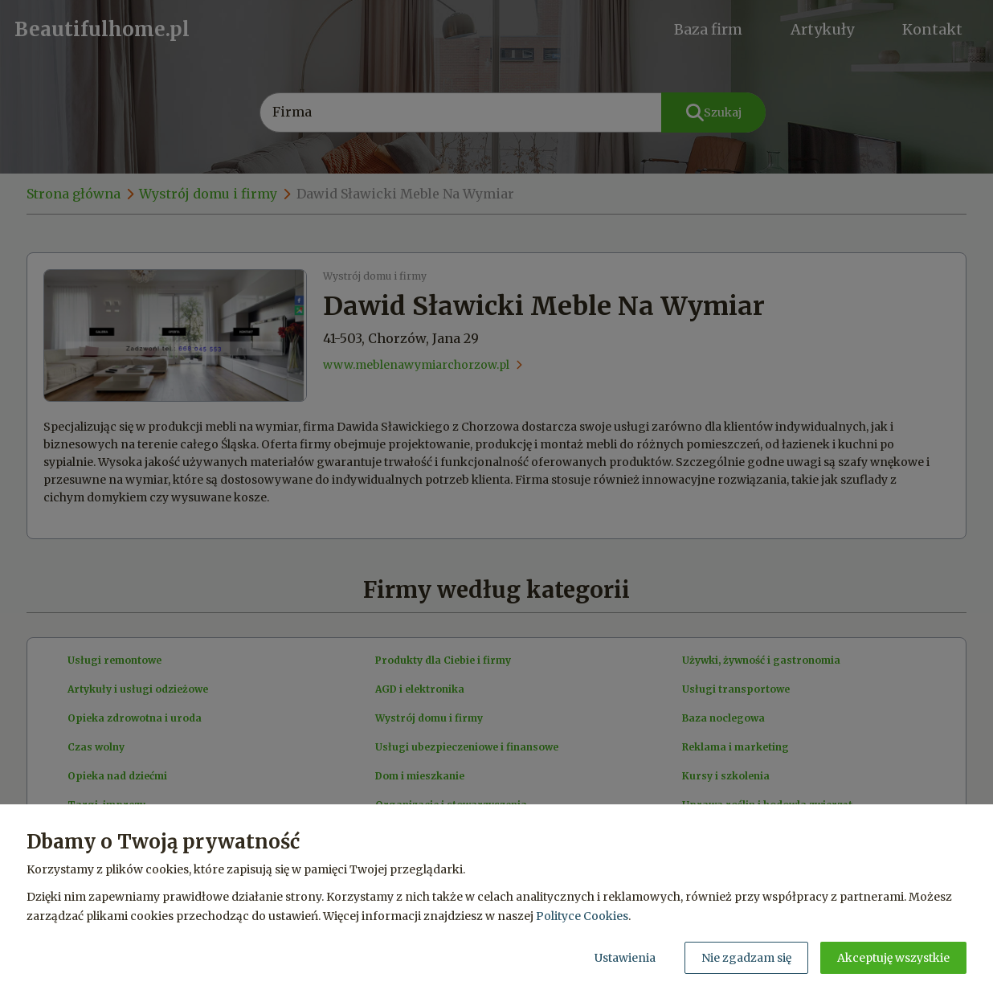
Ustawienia (625, 958)
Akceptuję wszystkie (893, 958)
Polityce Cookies (582, 916)
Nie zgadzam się (746, 958)
